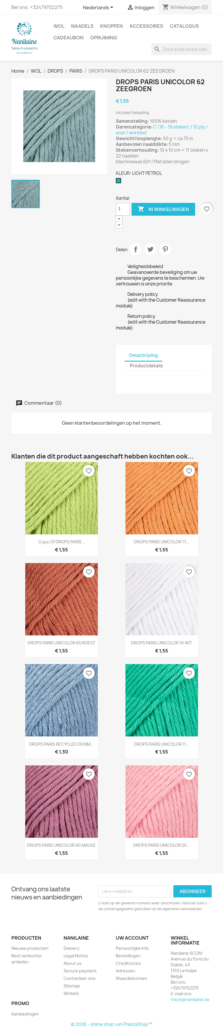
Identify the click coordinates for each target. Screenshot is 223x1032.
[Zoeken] (181, 49)
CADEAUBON (68, 37)
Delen (135, 249)
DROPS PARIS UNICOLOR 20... (161, 845)
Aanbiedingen (25, 1014)
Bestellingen (128, 955)
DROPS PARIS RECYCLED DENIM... (61, 744)
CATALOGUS (184, 26)
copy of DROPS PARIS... (61, 542)
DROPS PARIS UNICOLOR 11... (161, 744)
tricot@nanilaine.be (190, 999)
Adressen (125, 971)
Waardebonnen (131, 978)
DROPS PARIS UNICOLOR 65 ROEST (62, 643)
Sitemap (72, 986)
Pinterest (165, 249)
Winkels (71, 993)
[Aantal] (123, 209)
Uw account (132, 938)
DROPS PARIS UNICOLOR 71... (161, 542)
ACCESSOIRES (146, 26)
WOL (58, 26)
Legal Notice (76, 955)
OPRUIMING (103, 37)
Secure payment (80, 971)
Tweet (150, 249)
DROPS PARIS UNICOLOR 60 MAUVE (61, 845)
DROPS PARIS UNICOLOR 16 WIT (161, 643)
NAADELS (82, 26)
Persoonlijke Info (132, 948)
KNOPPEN (111, 26)
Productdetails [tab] (146, 366)
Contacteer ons (80, 978)
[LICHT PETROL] (119, 182)
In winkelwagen (163, 209)
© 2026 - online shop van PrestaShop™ (111, 1024)
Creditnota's (128, 963)
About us (73, 963)
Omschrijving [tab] (143, 355)
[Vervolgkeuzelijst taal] (99, 7)
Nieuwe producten (29, 948)
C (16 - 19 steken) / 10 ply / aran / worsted (162, 130)
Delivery (72, 948)
